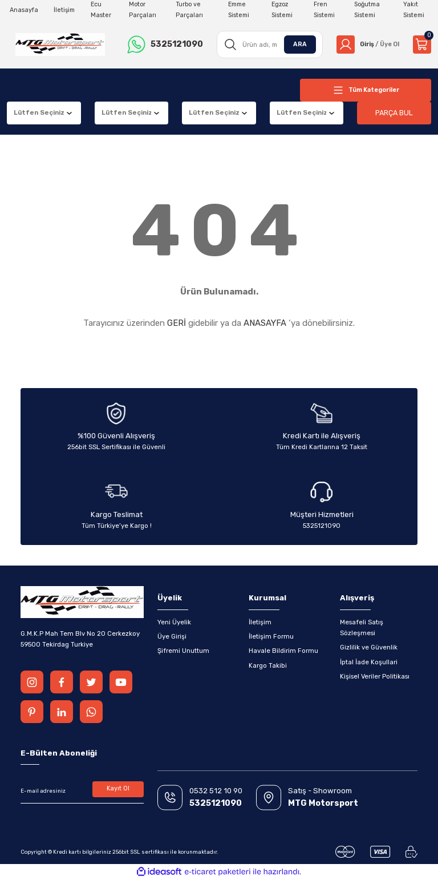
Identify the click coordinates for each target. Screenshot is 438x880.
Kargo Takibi (268, 665)
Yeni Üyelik (174, 622)
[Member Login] (365, 44)
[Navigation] (365, 90)
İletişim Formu (271, 636)
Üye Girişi (171, 636)
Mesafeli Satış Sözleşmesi (361, 627)
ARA (296, 44)
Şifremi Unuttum (183, 651)
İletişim (260, 622)
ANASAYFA (265, 323)
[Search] (266, 44)
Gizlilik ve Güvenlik (369, 647)
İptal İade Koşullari (369, 662)
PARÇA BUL (394, 112)
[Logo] (59, 44)
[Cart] (422, 44)
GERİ (176, 323)
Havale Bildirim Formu (283, 651)
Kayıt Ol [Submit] (118, 789)
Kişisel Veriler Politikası (374, 676)
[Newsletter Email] (82, 791)
